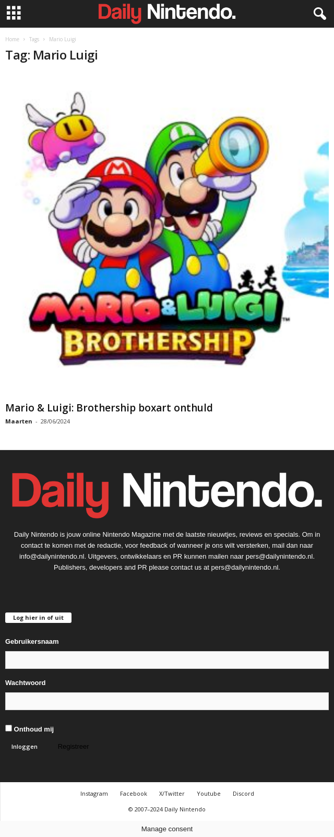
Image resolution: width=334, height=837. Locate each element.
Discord (243, 793)
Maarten (18, 421)
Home (12, 39)
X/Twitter (172, 793)
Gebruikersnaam (32, 641)
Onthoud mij (29, 729)
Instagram (94, 793)
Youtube (209, 793)
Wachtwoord (25, 683)
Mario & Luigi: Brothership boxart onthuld (109, 408)
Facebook (133, 793)
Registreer (73, 746)
